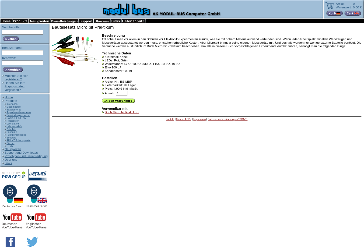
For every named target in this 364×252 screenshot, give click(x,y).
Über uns (11, 159)
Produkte (11, 101)
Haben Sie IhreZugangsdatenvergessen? (15, 86)
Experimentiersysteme (19, 112)
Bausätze (12, 132)
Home (9, 97)
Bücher (10, 143)
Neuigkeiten (13, 149)
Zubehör (11, 129)
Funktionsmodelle (16, 134)
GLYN (10, 146)
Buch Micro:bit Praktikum (122, 112)
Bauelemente (14, 109)
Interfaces (12, 104)
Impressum (199, 119)
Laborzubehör (14, 126)
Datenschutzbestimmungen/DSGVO (228, 119)
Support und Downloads (21, 152)
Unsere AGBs (183, 119)
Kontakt (170, 119)
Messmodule (14, 106)
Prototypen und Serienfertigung (26, 156)
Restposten (13, 120)
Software (11, 137)
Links (8, 163)
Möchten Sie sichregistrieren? (16, 77)
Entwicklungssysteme (18, 115)
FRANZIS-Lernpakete (18, 140)
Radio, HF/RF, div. (17, 118)
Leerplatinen (13, 123)
